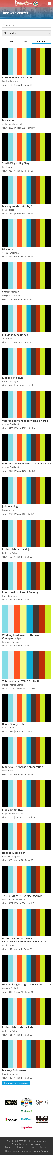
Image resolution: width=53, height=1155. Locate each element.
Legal (31, 1147)
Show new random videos (16, 1083)
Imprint (20, 1147)
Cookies (43, 1147)
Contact (8, 1147)
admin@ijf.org (41, 1151)
